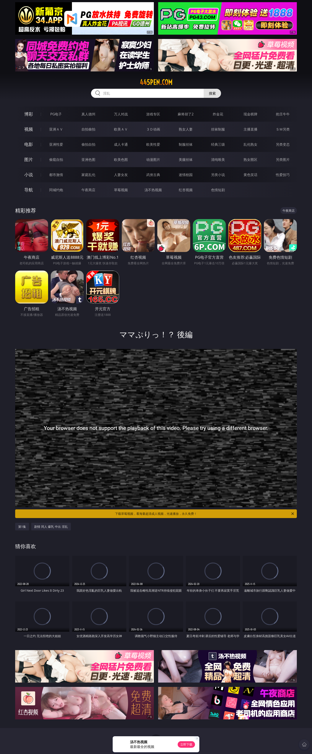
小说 (28, 175)
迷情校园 (186, 174)
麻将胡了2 (185, 114)
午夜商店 (88, 189)
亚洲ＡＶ (56, 129)
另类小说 (218, 174)
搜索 (212, 93)
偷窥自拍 (56, 159)
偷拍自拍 (88, 144)
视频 (28, 129)
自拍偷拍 (88, 129)
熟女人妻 (186, 129)
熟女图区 (250, 159)
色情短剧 (218, 189)
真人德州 (88, 114)
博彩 (28, 114)
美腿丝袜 (186, 159)
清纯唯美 (218, 159)
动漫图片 (153, 159)
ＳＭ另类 (283, 129)
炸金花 (218, 114)
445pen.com (156, 82)
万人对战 (121, 114)
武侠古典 (153, 174)
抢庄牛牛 (283, 114)
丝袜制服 (218, 129)
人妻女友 (121, 174)
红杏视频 (186, 189)
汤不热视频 (153, 189)
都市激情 (56, 174)
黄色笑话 (250, 174)
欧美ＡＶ (121, 129)
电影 (28, 144)
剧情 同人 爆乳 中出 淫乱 (51, 527)
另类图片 (283, 159)
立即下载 (186, 744)
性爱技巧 (283, 174)
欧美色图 (121, 159)
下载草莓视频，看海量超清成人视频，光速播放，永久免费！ (205, 513)
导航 (28, 190)
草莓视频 (121, 189)
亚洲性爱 (56, 144)
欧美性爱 (153, 144)
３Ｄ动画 (153, 129)
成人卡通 (121, 144)
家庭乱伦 (88, 174)
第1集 (22, 527)
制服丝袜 (186, 144)
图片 (28, 159)
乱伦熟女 (250, 144)
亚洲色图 (88, 159)
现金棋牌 (250, 114)
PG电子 (56, 114)
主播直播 (250, 129)
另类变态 (283, 144)
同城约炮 (56, 189)
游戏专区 (153, 114)
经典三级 (218, 144)
